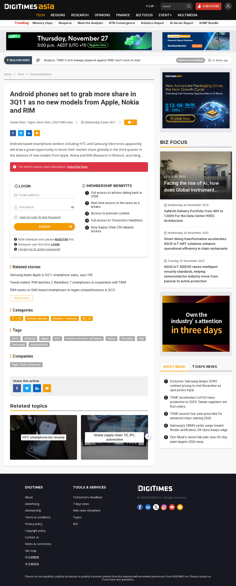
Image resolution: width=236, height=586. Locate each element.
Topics (77, 517)
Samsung (18, 344)
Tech (21, 74)
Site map (30, 551)
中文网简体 (32, 564)
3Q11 (15, 338)
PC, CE (87, 318)
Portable (127, 338)
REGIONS (58, 15)
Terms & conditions (38, 517)
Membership (33, 510)
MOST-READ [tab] (174, 367)
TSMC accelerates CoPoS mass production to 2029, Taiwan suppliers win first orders (198, 402)
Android (29, 338)
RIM (141, 338)
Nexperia (65, 23)
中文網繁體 (32, 557)
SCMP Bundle (208, 23)
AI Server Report (181, 23)
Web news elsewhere (86, 510)
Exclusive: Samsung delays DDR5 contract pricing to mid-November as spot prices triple (195, 385)
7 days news (81, 504)
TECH (40, 15)
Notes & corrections (38, 544)
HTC (57, 338)
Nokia (111, 338)
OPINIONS (102, 15)
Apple (45, 338)
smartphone (39, 344)
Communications (40, 74)
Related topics (28, 406)
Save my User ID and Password (40, 217)
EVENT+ (165, 15)
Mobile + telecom (65, 318)
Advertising (32, 504)
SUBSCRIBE (208, 6)
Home (8, 74)
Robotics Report (152, 23)
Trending (22, 23)
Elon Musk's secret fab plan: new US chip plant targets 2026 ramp (198, 439)
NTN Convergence (122, 23)
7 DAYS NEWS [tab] (204, 367)
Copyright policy (35, 531)
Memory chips (43, 23)
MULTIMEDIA (187, 15)
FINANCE (123, 15)
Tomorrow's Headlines (191, 60)
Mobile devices (37, 318)
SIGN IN (55, 226)
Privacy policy (33, 524)
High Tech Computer (26, 364)
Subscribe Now (77, 167)
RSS (75, 524)
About (29, 497)
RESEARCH (80, 15)
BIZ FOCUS (144, 15)
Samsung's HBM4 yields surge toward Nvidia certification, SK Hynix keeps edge (199, 428)
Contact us (32, 537)
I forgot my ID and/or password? (39, 249)
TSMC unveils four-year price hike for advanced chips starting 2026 (196, 416)
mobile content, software (84, 338)
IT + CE (16, 318)
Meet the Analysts (90, 23)
